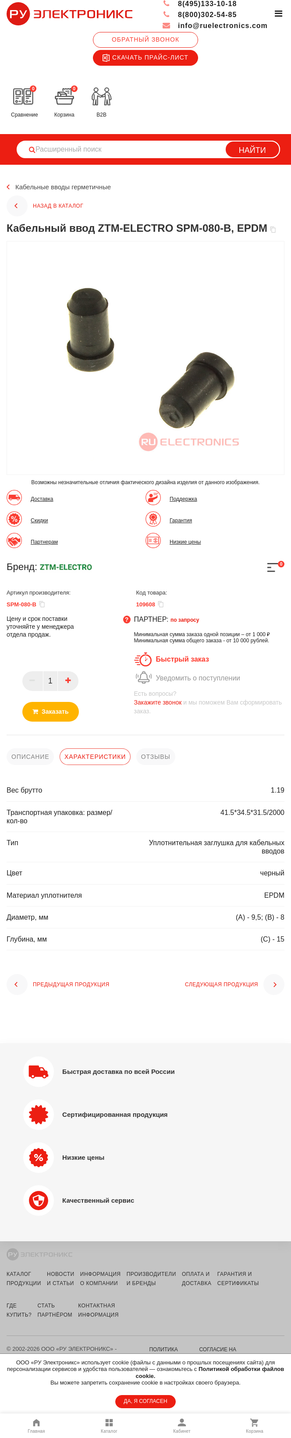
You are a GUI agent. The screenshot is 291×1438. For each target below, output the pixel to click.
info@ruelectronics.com (215, 25)
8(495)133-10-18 (200, 3)
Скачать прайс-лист (145, 58)
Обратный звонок (145, 39)
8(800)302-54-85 (200, 14)
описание (30, 756)
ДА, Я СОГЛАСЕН (145, 1401)
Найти (252, 150)
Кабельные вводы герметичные (66, 187)
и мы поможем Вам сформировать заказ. (209, 702)
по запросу (184, 620)
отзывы (155, 756)
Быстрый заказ (182, 659)
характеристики (95, 756)
